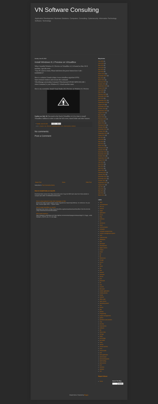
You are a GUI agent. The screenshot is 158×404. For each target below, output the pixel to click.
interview (102, 274)
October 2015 (102, 108)
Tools (101, 342)
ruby (101, 322)
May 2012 (100, 166)
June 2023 (101, 67)
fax (100, 254)
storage (102, 334)
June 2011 (101, 189)
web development (104, 359)
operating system (56, 126)
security (102, 324)
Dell (101, 241)
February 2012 (102, 172)
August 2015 (101, 112)
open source (103, 301)
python (101, 317)
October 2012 (102, 156)
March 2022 (101, 80)
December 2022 (102, 75)
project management (105, 315)
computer (41, 126)
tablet (101, 336)
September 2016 (102, 102)
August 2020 (101, 88)
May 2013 (100, 141)
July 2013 (100, 137)
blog (101, 217)
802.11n (102, 206)
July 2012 (100, 162)
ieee (101, 270)
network (102, 297)
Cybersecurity (103, 237)
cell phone (102, 223)
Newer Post (38, 182)
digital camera (103, 247)
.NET (101, 202)
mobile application (104, 291)
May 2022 (100, 78)
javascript (102, 280)
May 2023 (100, 69)
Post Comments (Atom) (48, 185)
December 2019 (102, 96)
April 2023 (101, 71)
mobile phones (104, 293)
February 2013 (102, 147)
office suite (102, 299)
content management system (107, 233)
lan (100, 282)
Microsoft (49, 126)
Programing (103, 313)
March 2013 (101, 145)
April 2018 (101, 98)
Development (103, 245)
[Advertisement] (79, 40)
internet (102, 272)
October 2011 (102, 180)
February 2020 (102, 94)
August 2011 (101, 184)
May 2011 (100, 191)
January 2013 (102, 149)
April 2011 (101, 193)
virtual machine (67, 126)
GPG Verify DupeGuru (42, 213)
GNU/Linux (103, 258)
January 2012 (102, 174)
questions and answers (106, 319)
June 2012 (101, 164)
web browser (103, 357)
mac (45, 126)
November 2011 (102, 178)
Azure (101, 215)
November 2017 (102, 100)
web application (104, 354)
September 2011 (102, 182)
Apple (101, 210)
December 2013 (102, 129)
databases (102, 239)
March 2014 (101, 123)
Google (102, 260)
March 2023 (101, 73)
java (101, 278)
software (102, 328)
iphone (101, 276)
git (100, 256)
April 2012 (101, 168)
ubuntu (101, 344)
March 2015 (101, 117)
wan (101, 352)
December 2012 (102, 152)
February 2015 (102, 119)
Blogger (86, 395)
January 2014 (102, 127)
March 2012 (101, 170)
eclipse (101, 249)
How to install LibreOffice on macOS (46, 207)
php (101, 309)
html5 (101, 266)
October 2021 (102, 84)
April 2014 (101, 121)
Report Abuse (102, 376)
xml (101, 371)
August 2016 (101, 104)
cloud (101, 225)
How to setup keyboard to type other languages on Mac (51, 201)
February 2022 (102, 82)
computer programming (106, 231)
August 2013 (101, 135)
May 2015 (100, 115)
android (102, 208)
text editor (102, 340)
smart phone (103, 326)
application (102, 212)
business (102, 219)
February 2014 (102, 125)
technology (103, 338)
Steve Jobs (103, 332)
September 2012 (102, 158)
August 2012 (101, 160)
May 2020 (100, 92)
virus (101, 348)
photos (101, 307)
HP (100, 264)
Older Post (89, 182)
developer (102, 243)
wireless (102, 369)
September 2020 (102, 86)
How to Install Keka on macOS (45, 191)
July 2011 (100, 187)
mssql (101, 295)
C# (100, 221)
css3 (101, 235)
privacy (101, 311)
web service (103, 363)
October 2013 (102, 131)
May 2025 (100, 65)
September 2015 (102, 110)
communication (104, 227)
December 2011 (102, 176)
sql (100, 330)
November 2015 (102, 106)
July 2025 (100, 61)
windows (73, 126)
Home (63, 182)
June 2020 (101, 90)
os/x (62, 126)
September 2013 (102, 133)
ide (100, 268)
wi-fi (101, 365)
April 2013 (101, 143)
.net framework (104, 204)
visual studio (103, 350)
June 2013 (101, 139)
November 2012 (102, 154)
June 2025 (101, 63)
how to (101, 262)
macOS (102, 287)
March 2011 (101, 195)
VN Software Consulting (67, 9)
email (101, 252)
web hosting (103, 361)
